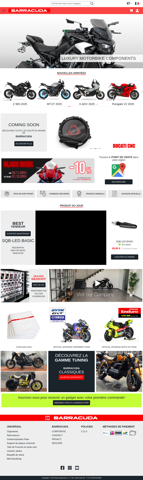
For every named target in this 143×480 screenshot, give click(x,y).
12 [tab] (77, 107)
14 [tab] (86, 107)
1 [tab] (31, 107)
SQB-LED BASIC (124, 241)
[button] (137, 3)
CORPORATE (59, 431)
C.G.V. (84, 431)
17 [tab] (98, 107)
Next (142, 91)
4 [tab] (44, 107)
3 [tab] (40, 107)
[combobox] (72, 3)
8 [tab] (61, 107)
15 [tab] (90, 107)
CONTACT (57, 435)
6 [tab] (52, 107)
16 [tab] (94, 107)
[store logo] (29, 10)
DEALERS (57, 443)
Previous (1, 91)
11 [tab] (73, 107)
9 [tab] (65, 107)
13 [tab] (82, 107)
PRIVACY (57, 439)
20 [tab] (111, 107)
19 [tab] (107, 107)
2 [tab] (35, 107)
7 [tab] (56, 107)
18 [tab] (103, 107)
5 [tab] (48, 107)
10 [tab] (69, 107)
